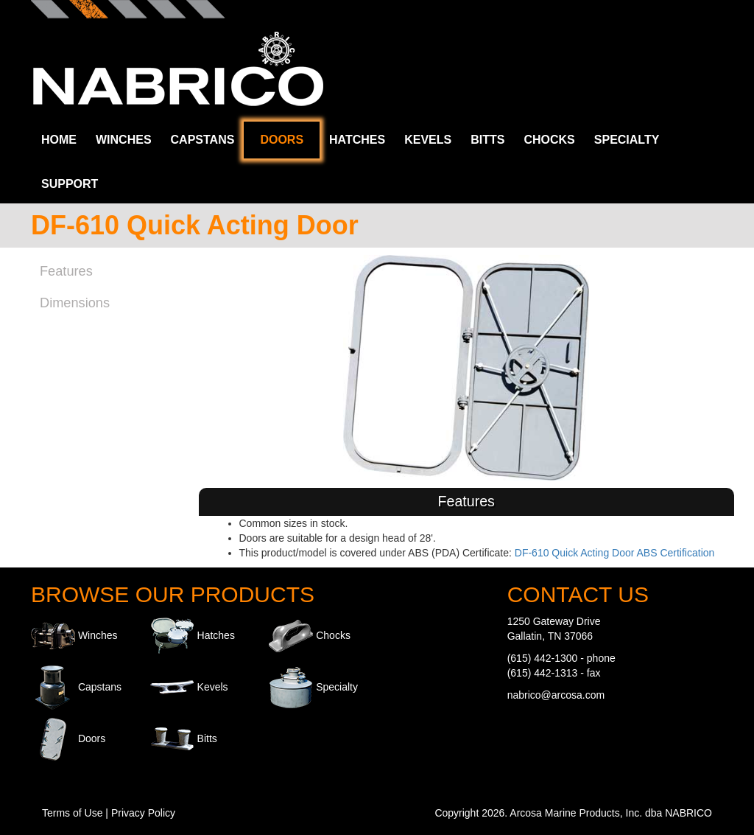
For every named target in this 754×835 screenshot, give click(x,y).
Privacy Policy (143, 813)
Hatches (357, 139)
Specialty (627, 139)
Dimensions (75, 303)
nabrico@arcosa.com (556, 695)
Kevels (427, 139)
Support (69, 184)
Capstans (203, 139)
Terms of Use (72, 813)
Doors (281, 139)
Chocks (549, 139)
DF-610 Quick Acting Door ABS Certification (615, 553)
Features (66, 271)
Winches (124, 139)
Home (59, 139)
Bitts (487, 139)
